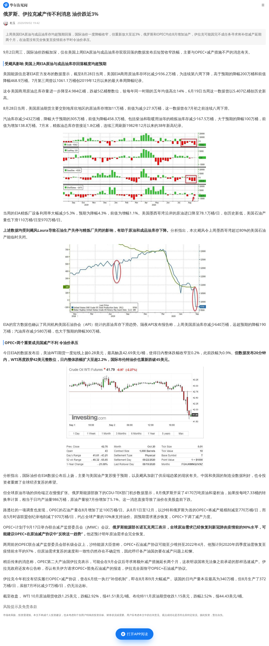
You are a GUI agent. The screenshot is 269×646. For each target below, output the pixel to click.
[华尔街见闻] (15, 5)
